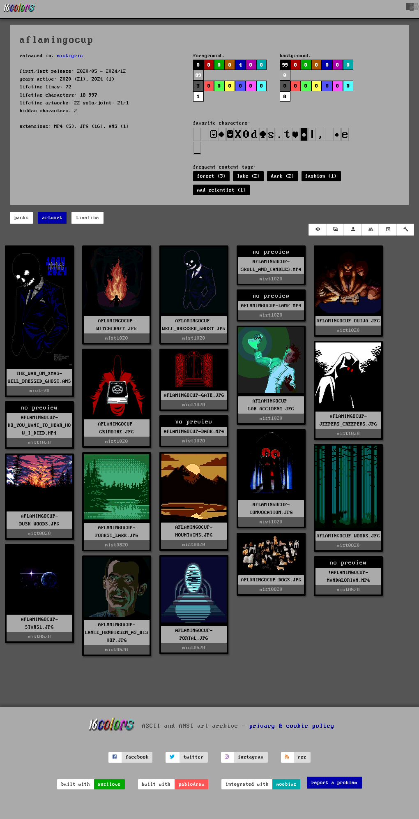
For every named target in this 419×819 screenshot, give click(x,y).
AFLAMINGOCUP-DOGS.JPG (271, 580)
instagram (251, 757)
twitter (194, 757)
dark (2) (282, 176)
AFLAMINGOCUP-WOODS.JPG (348, 536)
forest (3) (211, 176)
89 (198, 75)
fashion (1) (321, 176)
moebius (286, 784)
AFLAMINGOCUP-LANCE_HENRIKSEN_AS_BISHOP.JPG (116, 632)
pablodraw (192, 784)
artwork (52, 217)
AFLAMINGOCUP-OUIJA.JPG (348, 321)
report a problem (334, 782)
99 (285, 65)
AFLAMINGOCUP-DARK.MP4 (194, 431)
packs (21, 217)
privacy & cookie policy (291, 726)
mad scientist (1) (221, 190)
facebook (137, 757)
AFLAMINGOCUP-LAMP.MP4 (271, 305)
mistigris (70, 55)
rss (302, 757)
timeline (87, 217)
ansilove (109, 784)
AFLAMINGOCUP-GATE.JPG (194, 395)
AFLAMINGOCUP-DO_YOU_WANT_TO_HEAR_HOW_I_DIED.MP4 (39, 425)
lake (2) (248, 176)
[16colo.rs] (19, 9)
